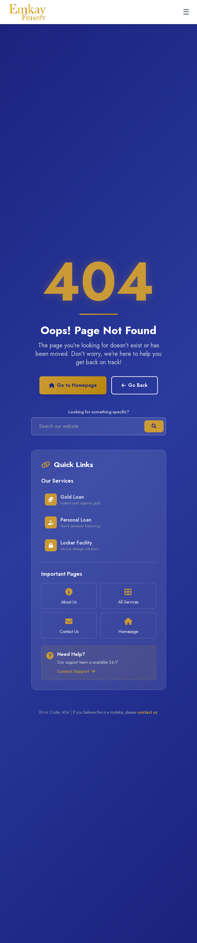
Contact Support (76, 671)
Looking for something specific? (98, 412)
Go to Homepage (73, 385)
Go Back (135, 385)
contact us (147, 712)
